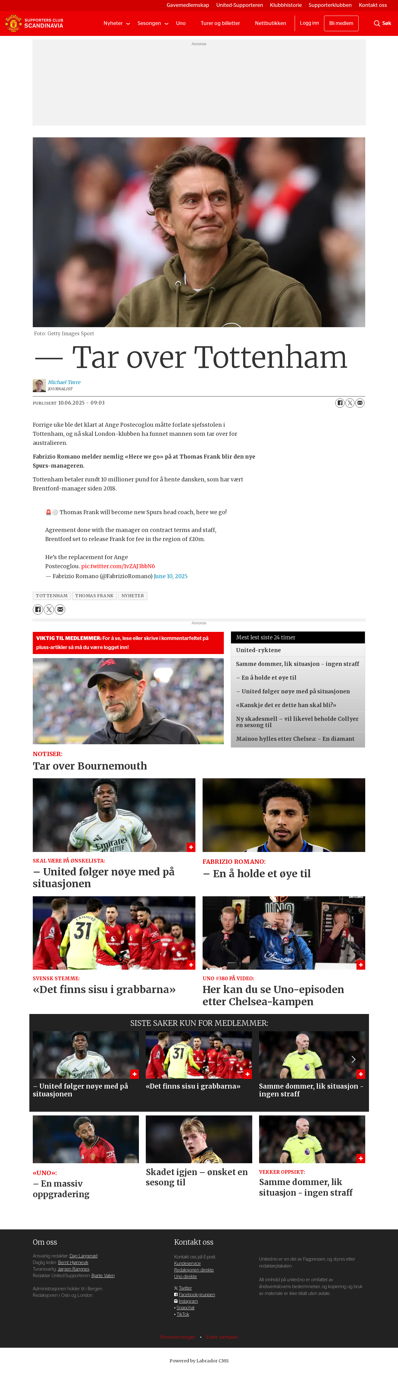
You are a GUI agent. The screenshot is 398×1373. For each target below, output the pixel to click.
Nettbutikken (270, 23)
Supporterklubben (330, 5)
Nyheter (113, 23)
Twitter (185, 1291)
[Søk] (377, 23)
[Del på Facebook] (340, 403)
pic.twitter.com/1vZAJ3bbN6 (118, 566)
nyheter (132, 595)
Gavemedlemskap (188, 5)
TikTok (183, 1317)
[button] (353, 1061)
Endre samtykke (222, 1340)
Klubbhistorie (286, 5)
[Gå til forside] (34, 23)
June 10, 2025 (171, 576)
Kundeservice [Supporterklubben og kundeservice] (187, 1266)
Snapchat (185, 1310)
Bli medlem (341, 23)
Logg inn (309, 23)
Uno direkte (185, 1279)
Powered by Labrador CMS (199, 1363)
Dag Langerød (83, 1259)
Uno (181, 23)
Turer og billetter (220, 23)
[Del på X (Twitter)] (350, 403)
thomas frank (94, 595)
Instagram (188, 1304)
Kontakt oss (373, 5)
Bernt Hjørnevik (73, 1265)
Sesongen (149, 23)
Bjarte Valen (103, 1278)
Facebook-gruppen (197, 1297)
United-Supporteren (239, 5)
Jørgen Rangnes (73, 1272)
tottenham (51, 595)
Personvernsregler (178, 1340)
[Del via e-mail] (360, 403)
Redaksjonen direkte (194, 1273)
